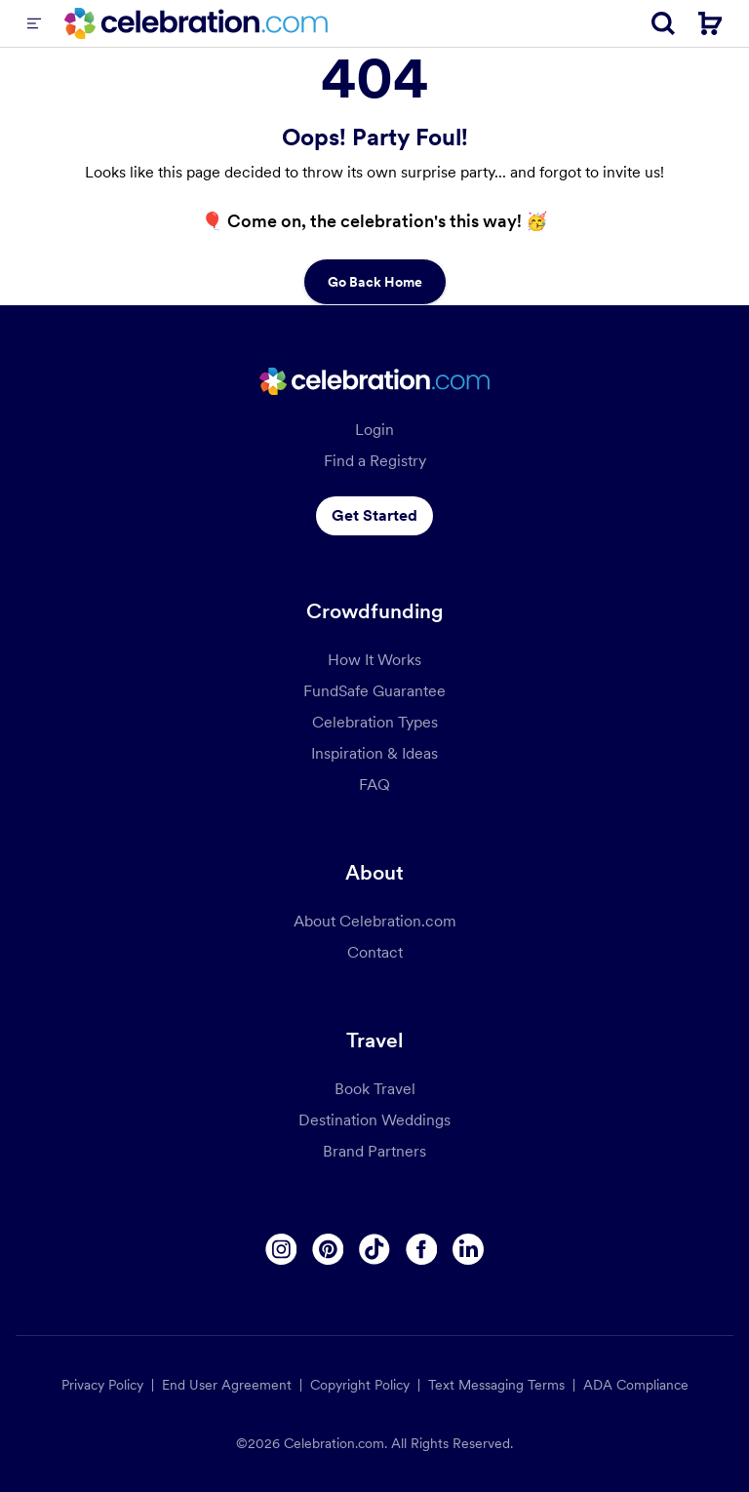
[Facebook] (421, 1249)
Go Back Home (375, 282)
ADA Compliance (636, 1385)
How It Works (374, 659)
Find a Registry (375, 461)
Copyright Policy (360, 1385)
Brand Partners (374, 1151)
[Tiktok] (374, 1249)
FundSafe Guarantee (374, 691)
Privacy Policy (102, 1385)
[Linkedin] (468, 1249)
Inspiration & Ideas (374, 753)
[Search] (663, 23)
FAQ (374, 784)
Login (374, 429)
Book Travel (375, 1089)
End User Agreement (227, 1385)
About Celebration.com (375, 921)
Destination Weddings (374, 1120)
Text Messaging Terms (496, 1385)
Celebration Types (375, 722)
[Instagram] (280, 1249)
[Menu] (34, 23)
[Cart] (710, 23)
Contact (375, 952)
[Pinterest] (327, 1249)
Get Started (374, 515)
